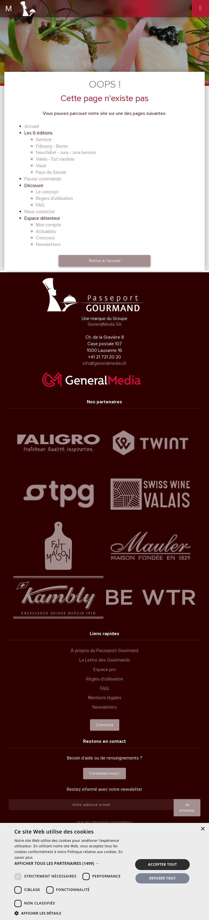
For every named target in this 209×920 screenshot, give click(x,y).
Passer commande (42, 179)
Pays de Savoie (51, 172)
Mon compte (48, 225)
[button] (72, 863)
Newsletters (48, 244)
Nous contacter (39, 212)
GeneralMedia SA (105, 324)
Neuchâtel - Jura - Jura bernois (66, 152)
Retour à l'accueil (104, 260)
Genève (43, 139)
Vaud (41, 166)
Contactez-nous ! (104, 773)
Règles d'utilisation (54, 198)
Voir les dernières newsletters (105, 822)
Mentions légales (104, 698)
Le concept (47, 192)
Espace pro (104, 669)
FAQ (40, 205)
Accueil (31, 126)
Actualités (46, 231)
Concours (45, 238)
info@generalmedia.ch (104, 363)
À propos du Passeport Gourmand (104, 650)
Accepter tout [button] (162, 864)
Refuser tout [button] (162, 878)
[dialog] (104, 871)
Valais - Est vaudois (55, 159)
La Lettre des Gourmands (104, 660)
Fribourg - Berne (52, 146)
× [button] (202, 829)
